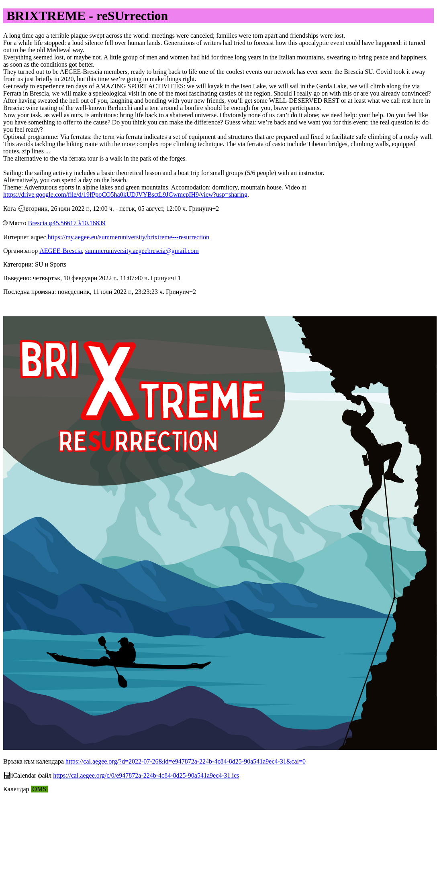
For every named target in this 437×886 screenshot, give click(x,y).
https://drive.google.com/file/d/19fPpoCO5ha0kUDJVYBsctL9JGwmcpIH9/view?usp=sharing (125, 194)
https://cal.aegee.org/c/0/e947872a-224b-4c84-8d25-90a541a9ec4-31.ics (146, 775)
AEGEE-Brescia (60, 250)
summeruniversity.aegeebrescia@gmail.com (142, 250)
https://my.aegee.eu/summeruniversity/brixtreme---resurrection (128, 237)
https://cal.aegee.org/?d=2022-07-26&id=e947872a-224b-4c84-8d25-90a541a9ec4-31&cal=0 (185, 761)
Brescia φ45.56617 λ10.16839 (66, 223)
